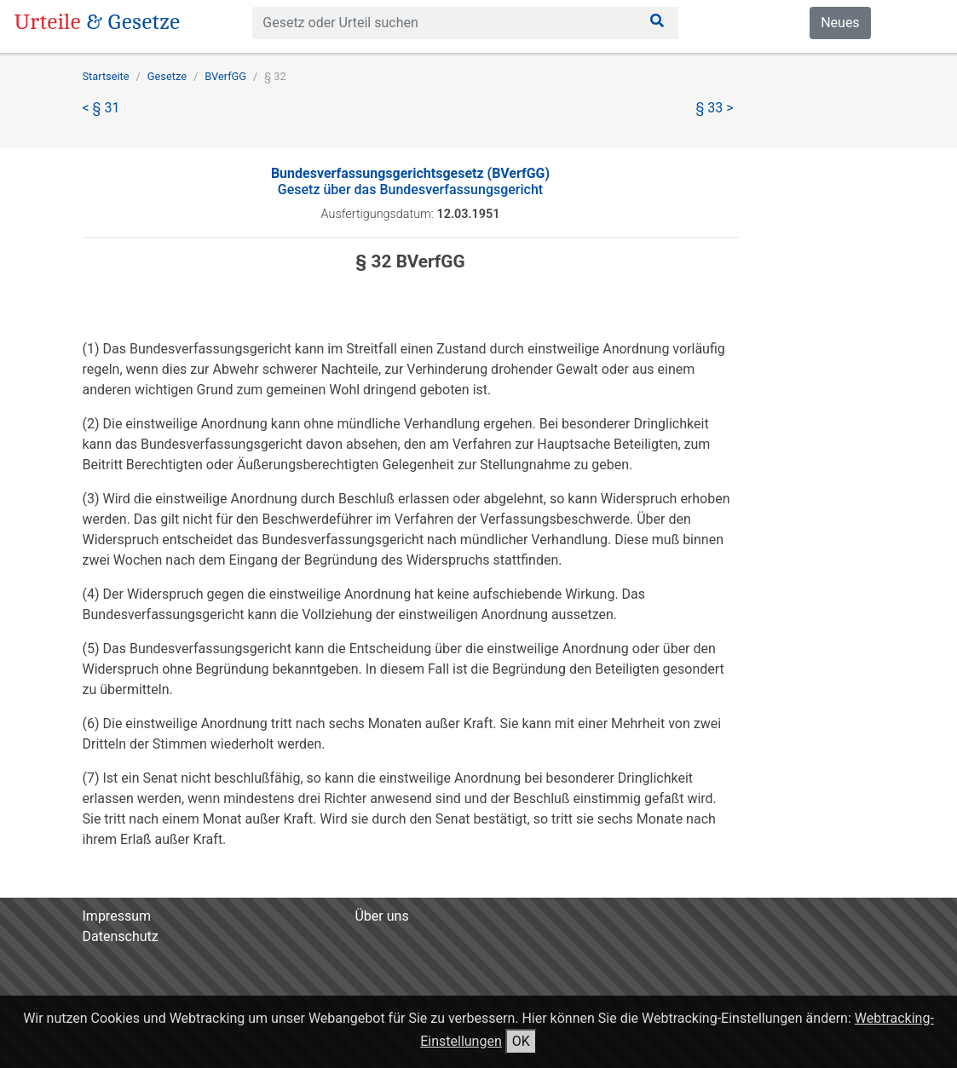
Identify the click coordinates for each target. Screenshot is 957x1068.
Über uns (381, 916)
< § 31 (101, 108)
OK (521, 1041)
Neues (840, 22)
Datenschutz (121, 936)
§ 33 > (715, 108)
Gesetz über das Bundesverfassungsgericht (410, 181)
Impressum (117, 916)
